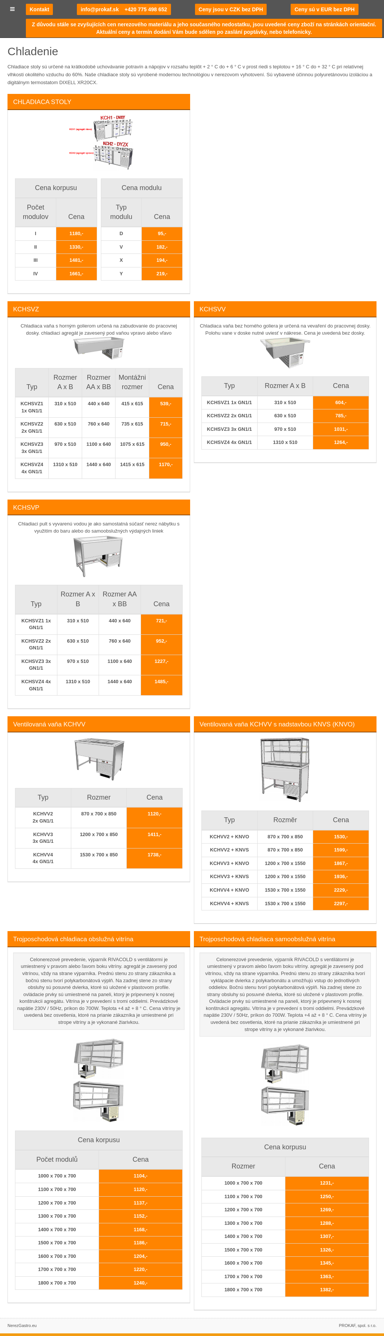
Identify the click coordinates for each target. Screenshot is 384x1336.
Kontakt (39, 9)
